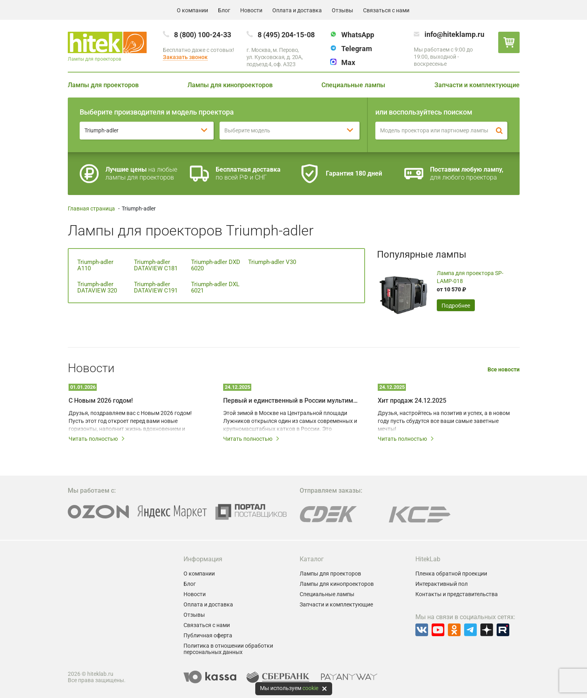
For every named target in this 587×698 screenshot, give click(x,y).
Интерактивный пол (441, 584)
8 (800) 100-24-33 (202, 35)
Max (348, 62)
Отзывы (342, 10)
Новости (251, 10)
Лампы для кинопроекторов (230, 85)
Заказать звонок (185, 57)
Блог (224, 10)
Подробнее (456, 305)
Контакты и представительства (456, 594)
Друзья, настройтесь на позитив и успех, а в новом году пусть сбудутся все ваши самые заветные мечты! (444, 421)
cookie (310, 688)
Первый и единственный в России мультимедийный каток (291, 400)
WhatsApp (357, 35)
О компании (192, 10)
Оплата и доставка (297, 10)
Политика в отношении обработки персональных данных (228, 649)
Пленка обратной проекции (451, 573)
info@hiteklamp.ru (454, 34)
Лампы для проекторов (103, 85)
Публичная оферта (208, 635)
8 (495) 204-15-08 (286, 35)
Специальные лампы (353, 85)
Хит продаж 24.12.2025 (412, 400)
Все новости (504, 370)
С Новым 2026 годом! (101, 400)
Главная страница (91, 208)
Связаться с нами (386, 10)
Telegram (356, 48)
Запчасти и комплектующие (477, 85)
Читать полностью (97, 439)
